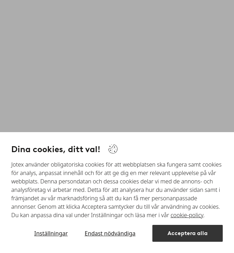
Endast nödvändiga (110, 233)
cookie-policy (187, 215)
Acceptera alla (187, 233)
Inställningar (51, 233)
